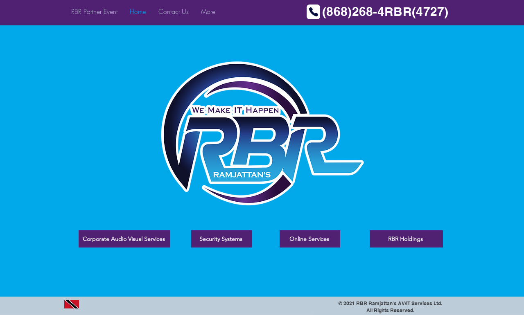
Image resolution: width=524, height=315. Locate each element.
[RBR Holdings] (406, 239)
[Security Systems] (221, 239)
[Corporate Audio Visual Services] (124, 239)
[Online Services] (310, 239)
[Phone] (313, 11)
